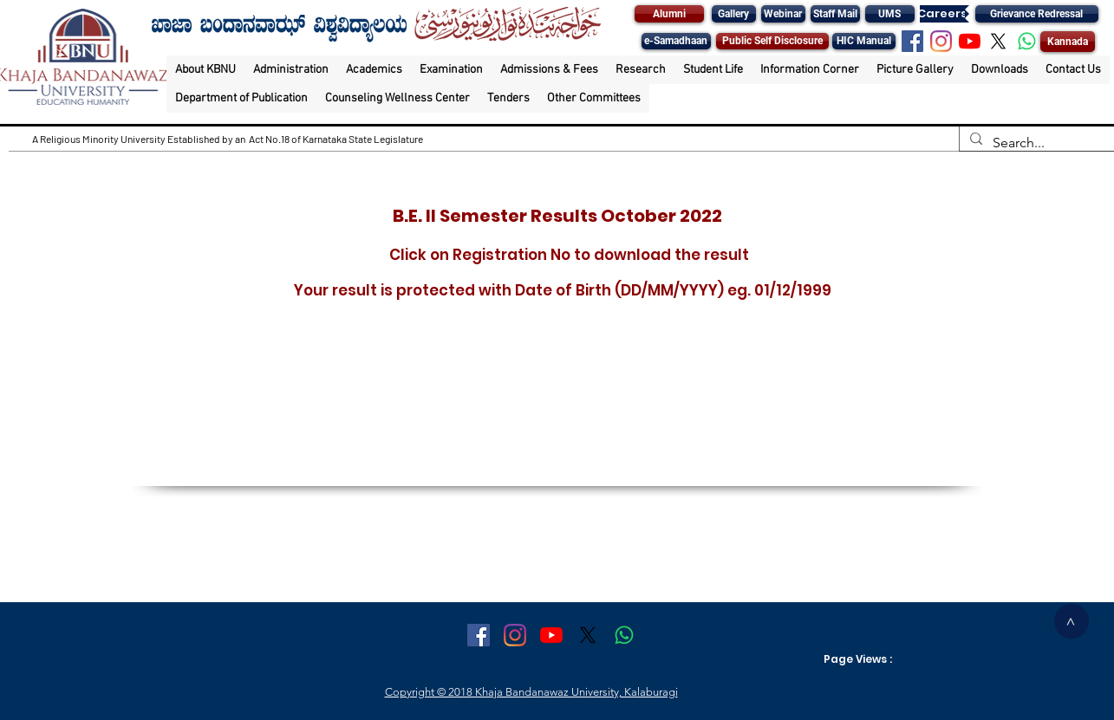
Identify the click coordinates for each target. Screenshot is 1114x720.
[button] (205, 69)
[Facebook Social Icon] (912, 41)
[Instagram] (941, 41)
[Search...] (1035, 142)
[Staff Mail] (835, 14)
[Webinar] (783, 14)
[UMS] (890, 14)
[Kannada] (1067, 41)
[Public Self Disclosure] (772, 41)
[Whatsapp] (1027, 41)
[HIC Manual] (864, 41)
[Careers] (942, 14)
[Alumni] (669, 14)
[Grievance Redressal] (1036, 14)
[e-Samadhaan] (676, 41)
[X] (998, 41)
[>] (1071, 621)
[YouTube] (969, 41)
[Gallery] (734, 14)
